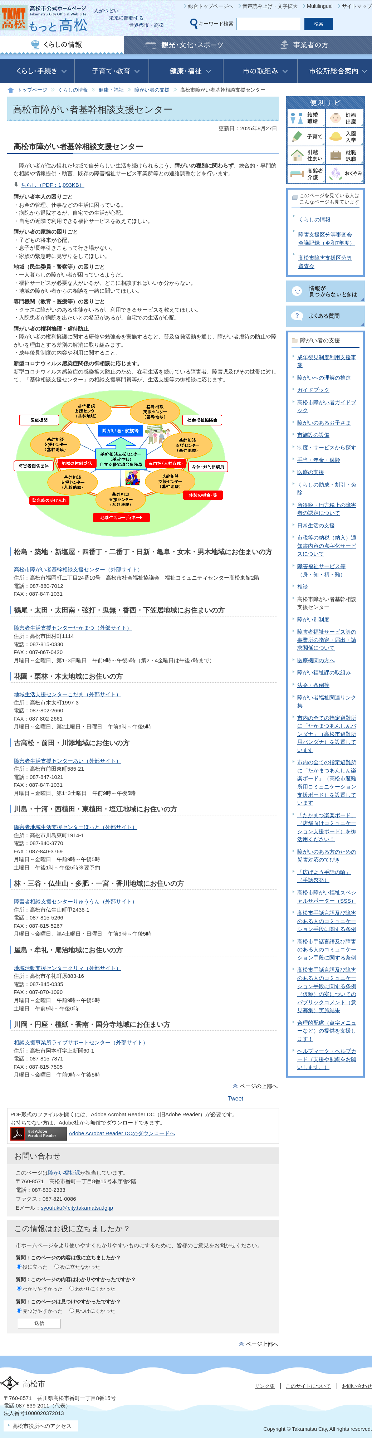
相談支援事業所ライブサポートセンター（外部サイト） (81, 1042)
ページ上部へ (262, 1344)
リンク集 (265, 1386)
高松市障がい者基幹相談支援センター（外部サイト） (78, 569)
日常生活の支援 (316, 525)
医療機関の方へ (316, 660)
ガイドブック (313, 390)
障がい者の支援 (152, 90)
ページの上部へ (259, 1086)
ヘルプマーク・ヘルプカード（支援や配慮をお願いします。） (326, 1059)
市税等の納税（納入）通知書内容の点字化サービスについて (326, 546)
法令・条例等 (313, 685)
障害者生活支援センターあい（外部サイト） (67, 761)
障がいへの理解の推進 (324, 378)
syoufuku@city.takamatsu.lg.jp (77, 1208)
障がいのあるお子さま (324, 423)
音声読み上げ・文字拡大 (270, 6)
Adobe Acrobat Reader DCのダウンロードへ (92, 1133)
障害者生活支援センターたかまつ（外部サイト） (73, 628)
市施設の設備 (313, 435)
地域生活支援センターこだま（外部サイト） (67, 694)
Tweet (235, 1099)
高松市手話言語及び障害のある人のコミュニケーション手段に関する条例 (326, 921)
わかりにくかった (95, 1289)
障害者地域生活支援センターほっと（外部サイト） (75, 827)
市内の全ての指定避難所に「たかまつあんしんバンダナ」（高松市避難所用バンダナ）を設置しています (326, 734)
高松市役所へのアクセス (42, 1426)
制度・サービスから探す (326, 447)
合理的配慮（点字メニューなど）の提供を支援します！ (326, 1031)
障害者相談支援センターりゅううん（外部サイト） (75, 901)
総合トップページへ (210, 6)
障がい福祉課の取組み (324, 672)
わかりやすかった (43, 1289)
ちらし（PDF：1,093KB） (52, 185)
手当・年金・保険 (318, 460)
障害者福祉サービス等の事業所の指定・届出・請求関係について (326, 640)
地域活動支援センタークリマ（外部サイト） (67, 968)
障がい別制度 (313, 619)
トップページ (32, 90)
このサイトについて (308, 1386)
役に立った (35, 1267)
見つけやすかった (43, 1311)
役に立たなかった (80, 1267)
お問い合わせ (357, 1386)
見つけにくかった (95, 1311)
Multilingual (320, 6)
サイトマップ (357, 6)
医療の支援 (310, 472)
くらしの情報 (73, 90)
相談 (302, 587)
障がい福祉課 (64, 1173)
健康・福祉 (111, 90)
